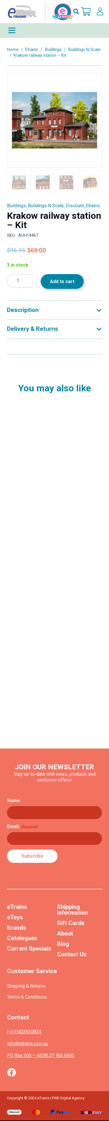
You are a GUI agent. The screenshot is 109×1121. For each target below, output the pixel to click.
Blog (63, 943)
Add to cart (62, 281)
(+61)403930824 (24, 1031)
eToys (15, 917)
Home (13, 49)
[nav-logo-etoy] (39, 11)
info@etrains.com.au (27, 1043)
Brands (16, 927)
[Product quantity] (22, 281)
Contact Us (72, 954)
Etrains (31, 49)
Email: (22, 827)
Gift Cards (71, 923)
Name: (14, 800)
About (65, 933)
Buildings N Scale (84, 49)
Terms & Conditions (27, 997)
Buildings (53, 49)
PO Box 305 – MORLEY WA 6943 (40, 1055)
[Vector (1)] (11, 1072)
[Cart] (86, 11)
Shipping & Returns (26, 986)
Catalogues (22, 938)
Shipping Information (72, 909)
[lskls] (100, 11)
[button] (76, 11)
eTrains (17, 906)
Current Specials (29, 948)
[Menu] (54, 30)
